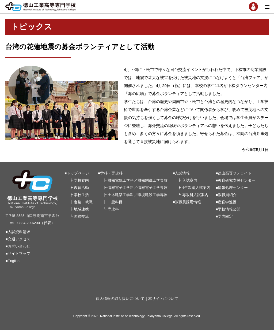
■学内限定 (224, 216)
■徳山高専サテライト (234, 173)
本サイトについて (163, 299)
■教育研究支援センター (235, 180)
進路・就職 (83, 202)
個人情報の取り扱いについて (120, 299)
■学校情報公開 (228, 209)
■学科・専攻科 (110, 173)
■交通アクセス (17, 239)
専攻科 (113, 209)
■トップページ (76, 173)
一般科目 (115, 202)
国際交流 (81, 216)
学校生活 (81, 195)
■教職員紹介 (226, 195)
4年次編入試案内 (196, 188)
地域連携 (81, 209)
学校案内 (81, 180)
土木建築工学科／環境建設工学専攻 (138, 195)
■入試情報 (181, 173)
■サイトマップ (17, 254)
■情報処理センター (232, 188)
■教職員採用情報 (187, 202)
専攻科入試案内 (195, 195)
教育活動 (81, 188)
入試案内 (189, 180)
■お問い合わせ (17, 246)
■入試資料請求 (17, 232)
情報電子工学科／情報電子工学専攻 (138, 188)
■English (12, 261)
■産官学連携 (226, 202)
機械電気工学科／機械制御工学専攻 (138, 180)
